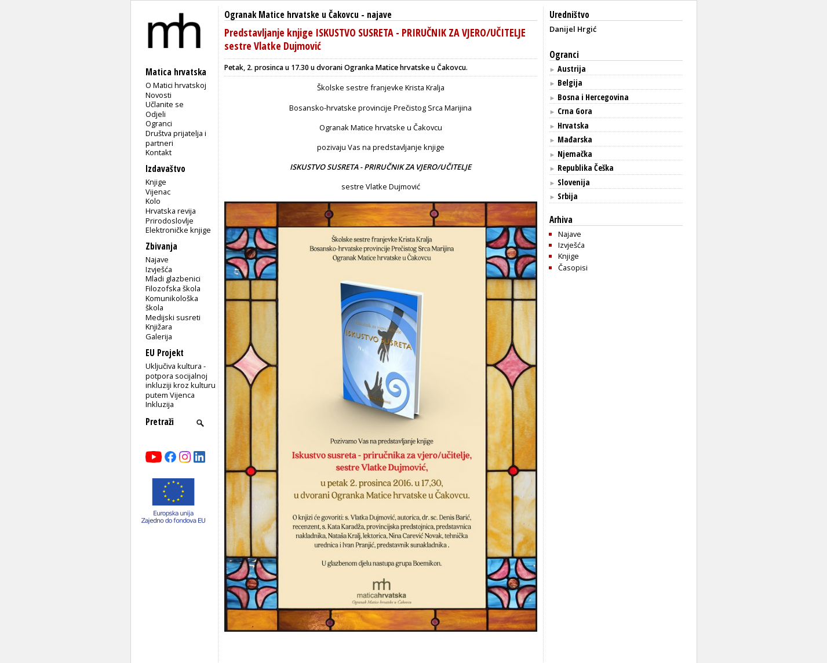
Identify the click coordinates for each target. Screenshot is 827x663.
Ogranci (158, 123)
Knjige (155, 182)
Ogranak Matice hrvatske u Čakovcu (291, 15)
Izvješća (158, 269)
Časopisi (573, 267)
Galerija (158, 336)
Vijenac (157, 191)
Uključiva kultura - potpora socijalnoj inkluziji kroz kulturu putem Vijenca (180, 380)
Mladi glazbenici (173, 278)
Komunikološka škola (171, 303)
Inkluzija (159, 404)
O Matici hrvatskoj (175, 85)
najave (379, 15)
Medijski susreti (173, 317)
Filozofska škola (173, 288)
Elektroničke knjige (178, 230)
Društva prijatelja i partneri (175, 138)
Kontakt (158, 152)
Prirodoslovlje (169, 220)
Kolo (153, 201)
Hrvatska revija (170, 211)
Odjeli (155, 114)
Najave (157, 259)
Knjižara (158, 326)
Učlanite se (164, 104)
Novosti (158, 95)
